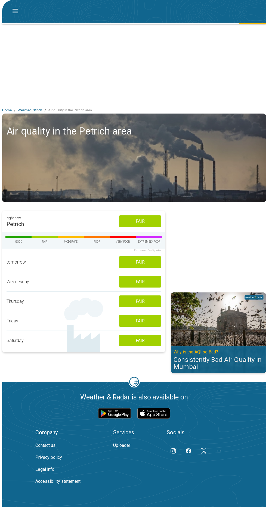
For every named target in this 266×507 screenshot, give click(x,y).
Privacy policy (48, 457)
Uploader (121, 445)
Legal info (44, 469)
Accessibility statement (58, 481)
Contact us (45, 445)
